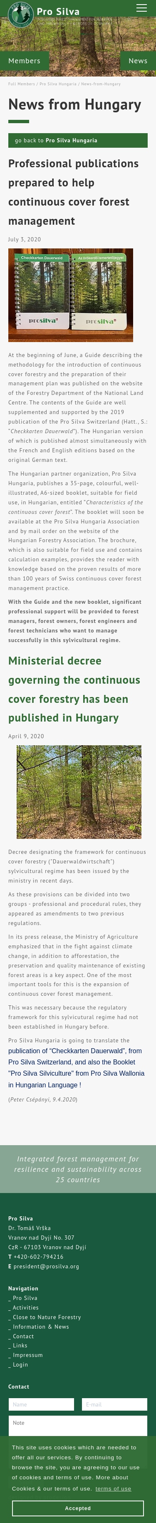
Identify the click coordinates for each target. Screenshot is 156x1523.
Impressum (28, 1355)
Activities (26, 1307)
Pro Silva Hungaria (58, 84)
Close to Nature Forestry (47, 1317)
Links (20, 1345)
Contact (23, 1336)
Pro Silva (25, 1298)
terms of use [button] (113, 1489)
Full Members (21, 84)
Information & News (41, 1326)
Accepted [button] (78, 1508)
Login (20, 1364)
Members (24, 60)
